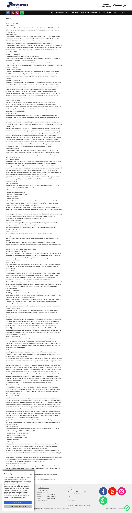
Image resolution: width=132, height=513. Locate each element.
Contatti (116, 13)
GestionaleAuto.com (120, 508)
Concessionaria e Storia (62, 13)
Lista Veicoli (75, 13)
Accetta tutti (17, 502)
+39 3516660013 (51, 496)
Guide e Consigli (107, 13)
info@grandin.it (51, 498)
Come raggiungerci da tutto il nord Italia (79, 505)
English (123, 13)
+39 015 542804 (51, 494)
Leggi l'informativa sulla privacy (52, 508)
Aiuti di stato (71, 501)
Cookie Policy (65, 508)
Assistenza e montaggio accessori (90, 13)
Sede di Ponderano (43, 488)
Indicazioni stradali (42, 500)
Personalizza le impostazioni (18, 506)
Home (51, 13)
